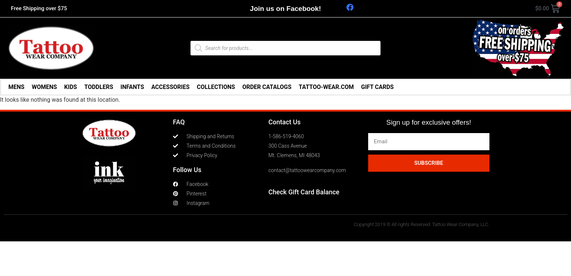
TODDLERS (98, 86)
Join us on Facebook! (285, 8)
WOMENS (44, 86)
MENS (16, 86)
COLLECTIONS (216, 86)
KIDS (70, 86)
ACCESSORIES (170, 86)
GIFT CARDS (377, 86)
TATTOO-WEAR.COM (326, 86)
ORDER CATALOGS (266, 86)
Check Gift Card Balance (303, 192)
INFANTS (132, 86)
